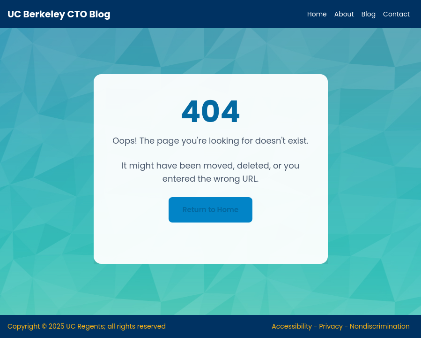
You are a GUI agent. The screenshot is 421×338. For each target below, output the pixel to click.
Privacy (330, 326)
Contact (396, 14)
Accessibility (292, 326)
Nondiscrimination (380, 326)
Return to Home (210, 209)
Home (317, 14)
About (344, 14)
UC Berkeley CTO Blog (59, 14)
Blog (369, 14)
